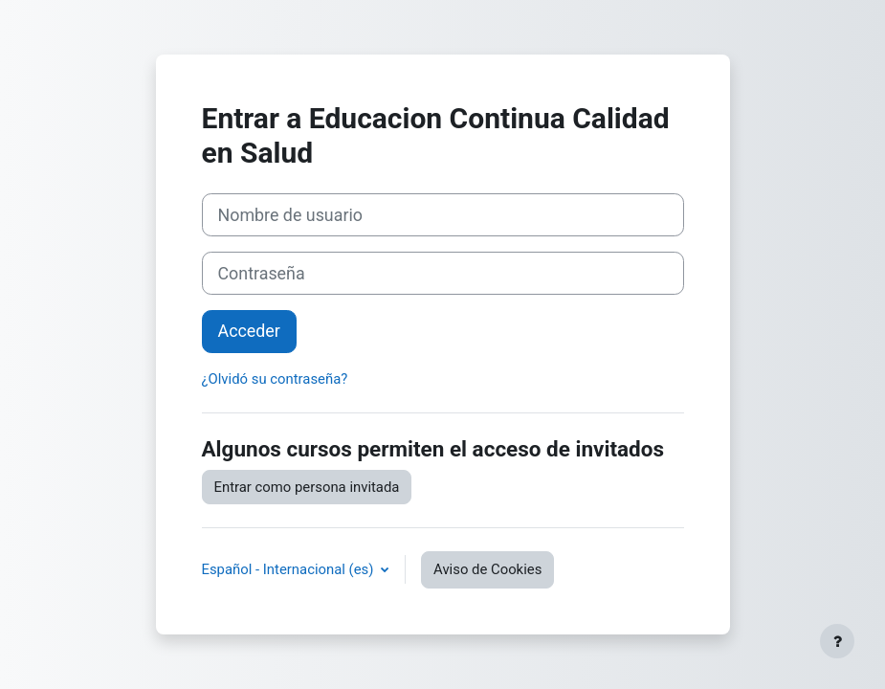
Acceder (249, 331)
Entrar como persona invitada (307, 487)
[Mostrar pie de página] (837, 641)
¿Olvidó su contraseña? (275, 379)
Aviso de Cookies (487, 569)
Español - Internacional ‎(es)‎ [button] (290, 569)
